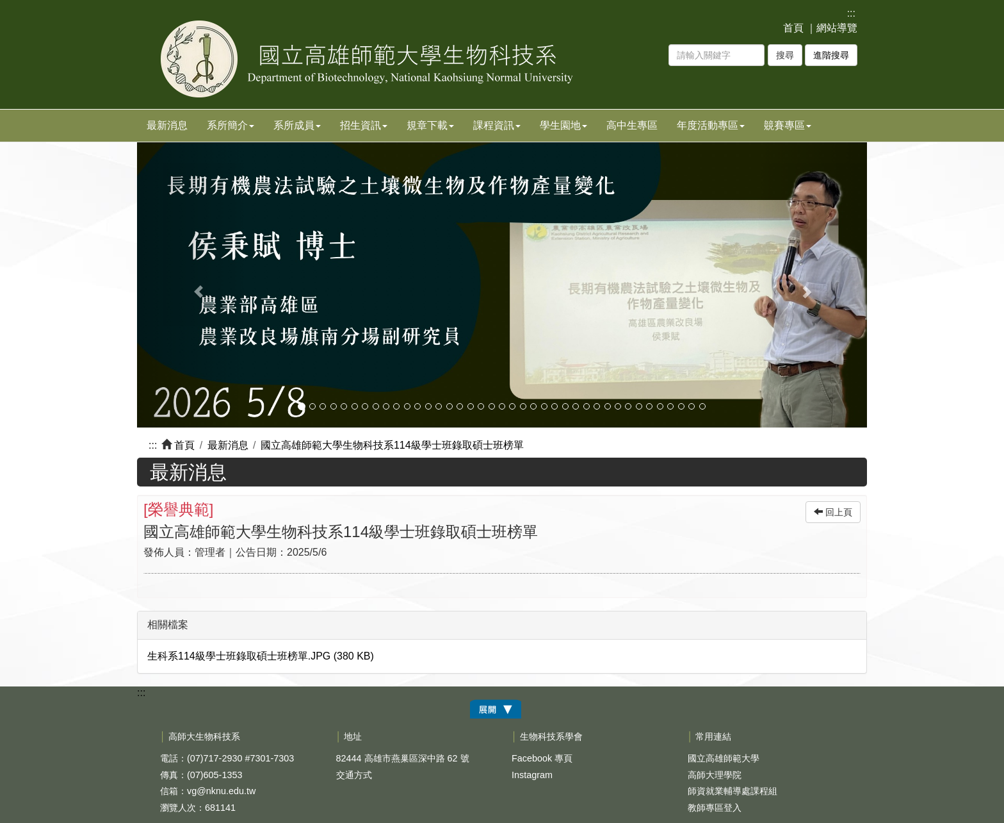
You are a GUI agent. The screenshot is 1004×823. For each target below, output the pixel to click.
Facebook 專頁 (542, 758)
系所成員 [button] (297, 125)
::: (851, 13)
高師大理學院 (714, 775)
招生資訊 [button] (363, 125)
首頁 (793, 27)
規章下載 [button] (430, 125)
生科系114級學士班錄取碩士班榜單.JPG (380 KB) (260, 656)
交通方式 (354, 775)
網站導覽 (836, 27)
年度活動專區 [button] (711, 125)
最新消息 (167, 125)
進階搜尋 (831, 55)
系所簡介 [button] (230, 125)
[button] (192, 285)
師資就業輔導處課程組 (732, 791)
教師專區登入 (714, 807)
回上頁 (833, 512)
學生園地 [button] (563, 125)
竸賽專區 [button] (787, 125)
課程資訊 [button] (497, 125)
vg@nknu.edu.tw (221, 791)
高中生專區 (632, 125)
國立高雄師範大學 (723, 758)
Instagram (532, 775)
